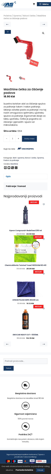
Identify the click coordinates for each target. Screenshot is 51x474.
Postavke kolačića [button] (24, 470)
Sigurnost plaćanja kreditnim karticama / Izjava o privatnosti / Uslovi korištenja (26, 455)
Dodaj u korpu (29, 139)
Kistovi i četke (29, 15)
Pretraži (8, 368)
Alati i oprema (18, 158)
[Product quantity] (13, 139)
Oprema (17, 15)
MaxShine (14, 164)
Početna (7, 15)
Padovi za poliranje (11, 160)
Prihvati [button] (40, 470)
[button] (43, 33)
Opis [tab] (8, 176)
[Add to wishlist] (8, 32)
